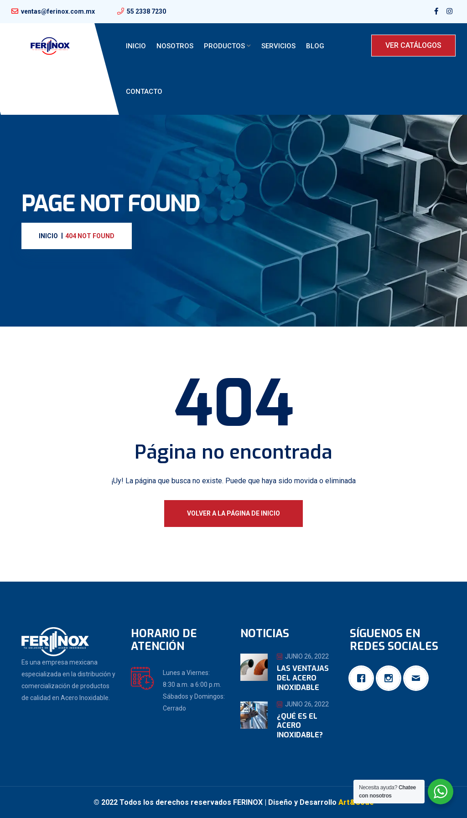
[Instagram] (391, 678)
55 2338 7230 (146, 11)
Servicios (278, 46)
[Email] (418, 678)
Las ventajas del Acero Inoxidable (303, 678)
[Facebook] (363, 678)
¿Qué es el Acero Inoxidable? (300, 725)
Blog (315, 46)
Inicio (136, 46)
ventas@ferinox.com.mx (58, 11)
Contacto (144, 91)
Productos (224, 46)
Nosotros (174, 46)
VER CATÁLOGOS (413, 45)
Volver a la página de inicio (233, 513)
